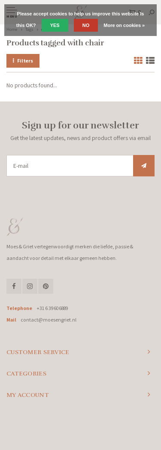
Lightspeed (111, 427)
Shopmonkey (80, 433)
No (86, 25)
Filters (23, 60)
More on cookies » (124, 25)
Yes (55, 25)
